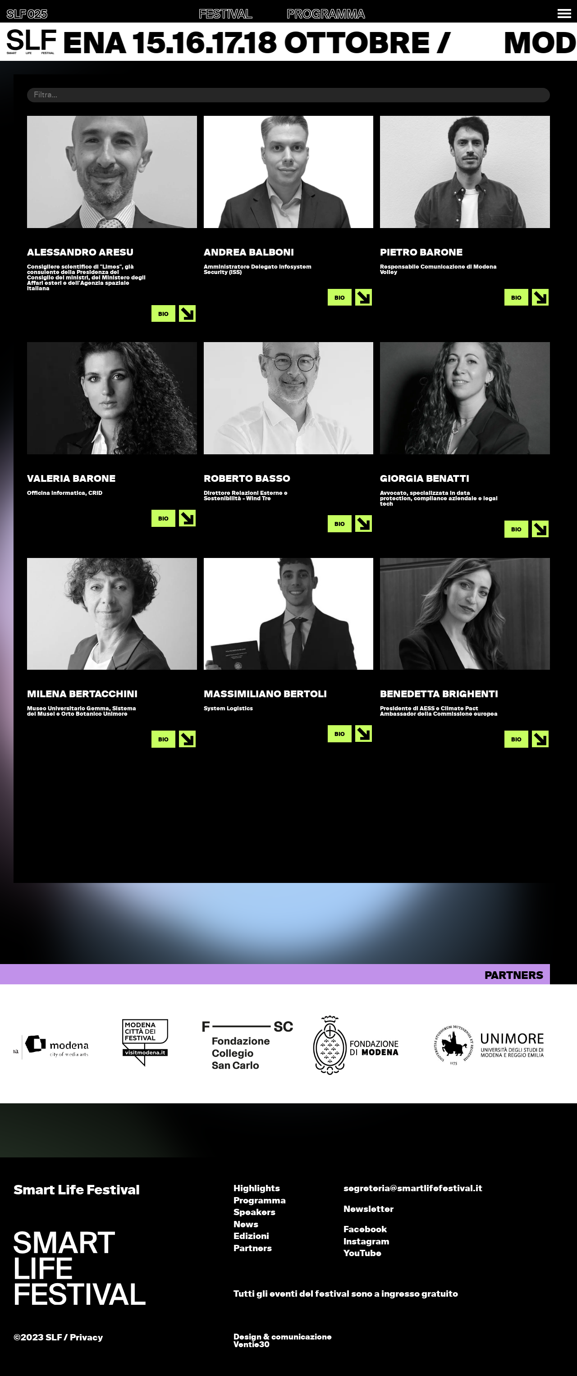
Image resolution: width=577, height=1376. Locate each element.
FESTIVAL (225, 15)
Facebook (365, 1229)
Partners (253, 1248)
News (246, 1225)
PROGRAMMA (326, 15)
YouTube (362, 1253)
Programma (260, 1201)
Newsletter (368, 1209)
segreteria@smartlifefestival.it (412, 1188)
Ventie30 (252, 1345)
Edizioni (251, 1236)
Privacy (86, 1338)
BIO (163, 314)
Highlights (257, 1188)
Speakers (254, 1212)
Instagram (366, 1242)
